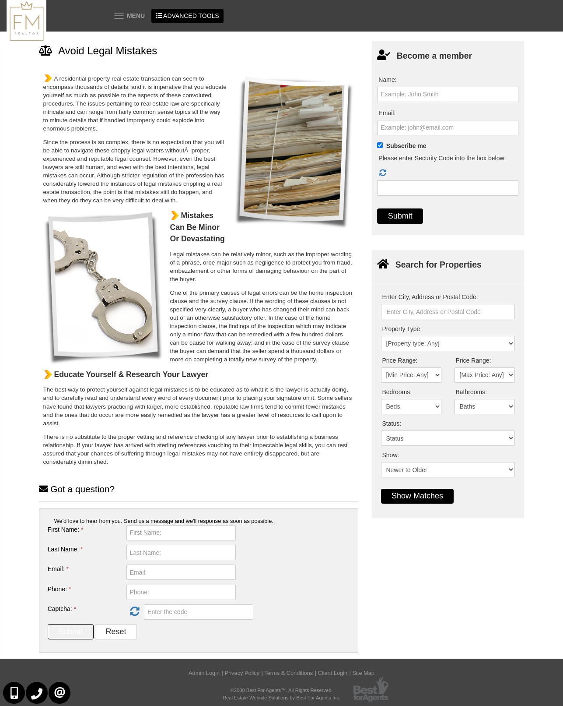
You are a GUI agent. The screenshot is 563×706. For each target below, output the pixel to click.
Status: (392, 423)
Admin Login (204, 673)
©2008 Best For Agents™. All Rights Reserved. (282, 690)
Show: (390, 455)
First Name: (66, 529)
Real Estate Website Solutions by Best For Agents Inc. (281, 697)
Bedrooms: (397, 391)
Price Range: (400, 360)
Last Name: (65, 549)
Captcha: (62, 608)
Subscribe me (406, 145)
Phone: (59, 589)
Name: (387, 79)
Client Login (333, 673)
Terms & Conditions (288, 673)
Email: (58, 568)
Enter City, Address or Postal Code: (430, 296)
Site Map (363, 673)
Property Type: (402, 328)
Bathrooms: (471, 391)
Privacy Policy (241, 673)
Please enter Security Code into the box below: (442, 158)
